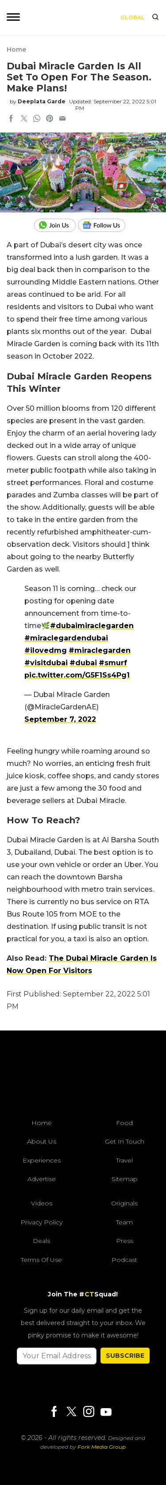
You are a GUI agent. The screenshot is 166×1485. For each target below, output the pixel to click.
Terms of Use (41, 1260)
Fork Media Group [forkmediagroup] (101, 1446)
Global (132, 17)
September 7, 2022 (60, 719)
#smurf (113, 663)
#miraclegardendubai (66, 638)
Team (124, 1222)
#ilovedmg (45, 650)
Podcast (124, 1260)
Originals (124, 1203)
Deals (41, 1241)
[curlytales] (83, 1077)
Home (16, 49)
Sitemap (125, 1179)
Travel (124, 1160)
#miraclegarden (100, 650)
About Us (41, 1141)
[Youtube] (105, 1412)
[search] (155, 17)
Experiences (42, 1160)
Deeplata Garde (42, 101)
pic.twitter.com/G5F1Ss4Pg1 (77, 675)
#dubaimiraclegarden (92, 625)
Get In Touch (124, 1141)
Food (124, 1123)
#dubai (83, 663)
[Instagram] (88, 1412)
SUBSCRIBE (125, 1356)
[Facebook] (54, 1412)
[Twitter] (71, 1412)
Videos (41, 1203)
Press (124, 1241)
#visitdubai (46, 663)
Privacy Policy (41, 1222)
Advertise (41, 1179)
